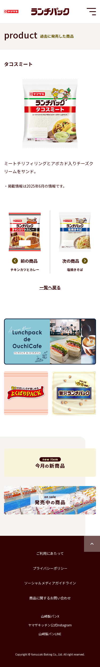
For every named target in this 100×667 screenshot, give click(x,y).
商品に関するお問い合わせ (50, 597)
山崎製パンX (50, 616)
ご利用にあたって (50, 553)
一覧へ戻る (50, 287)
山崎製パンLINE (50, 633)
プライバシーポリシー (50, 568)
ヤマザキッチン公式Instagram (50, 625)
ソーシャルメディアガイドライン (50, 582)
